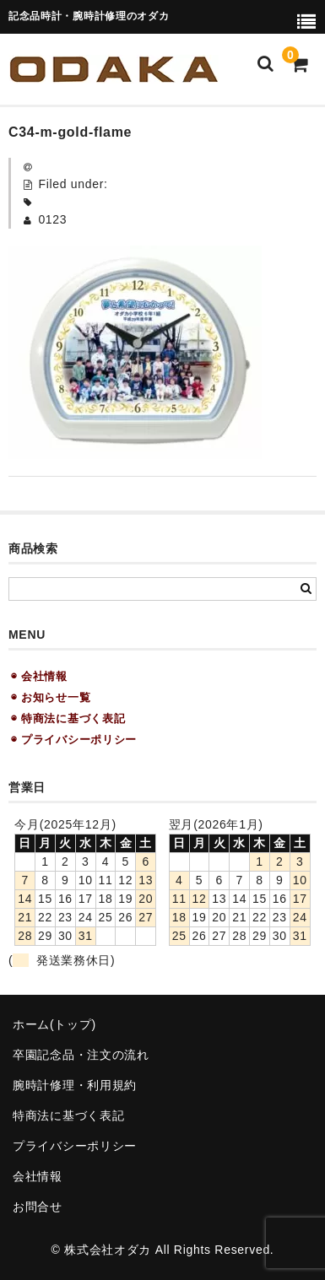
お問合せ (37, 1206)
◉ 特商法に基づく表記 (68, 718)
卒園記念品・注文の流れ (81, 1054)
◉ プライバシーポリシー (74, 739)
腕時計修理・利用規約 (75, 1085)
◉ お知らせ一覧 (50, 697)
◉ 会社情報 (39, 676)
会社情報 (37, 1176)
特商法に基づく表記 (68, 1115)
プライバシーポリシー (75, 1146)
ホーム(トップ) (54, 1024)
